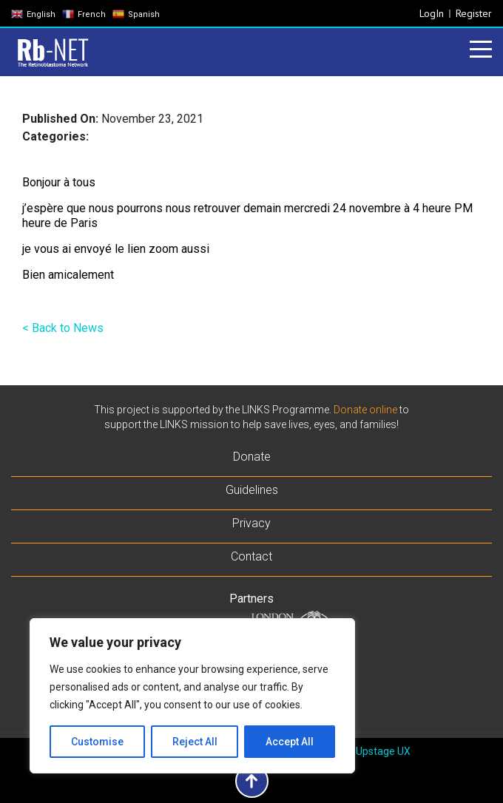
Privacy (251, 523)
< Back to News (63, 328)
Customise (97, 742)
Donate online (365, 410)
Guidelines (252, 490)
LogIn (431, 13)
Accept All (290, 742)
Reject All (194, 742)
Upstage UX (383, 751)
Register (474, 13)
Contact (251, 556)
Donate (252, 457)
